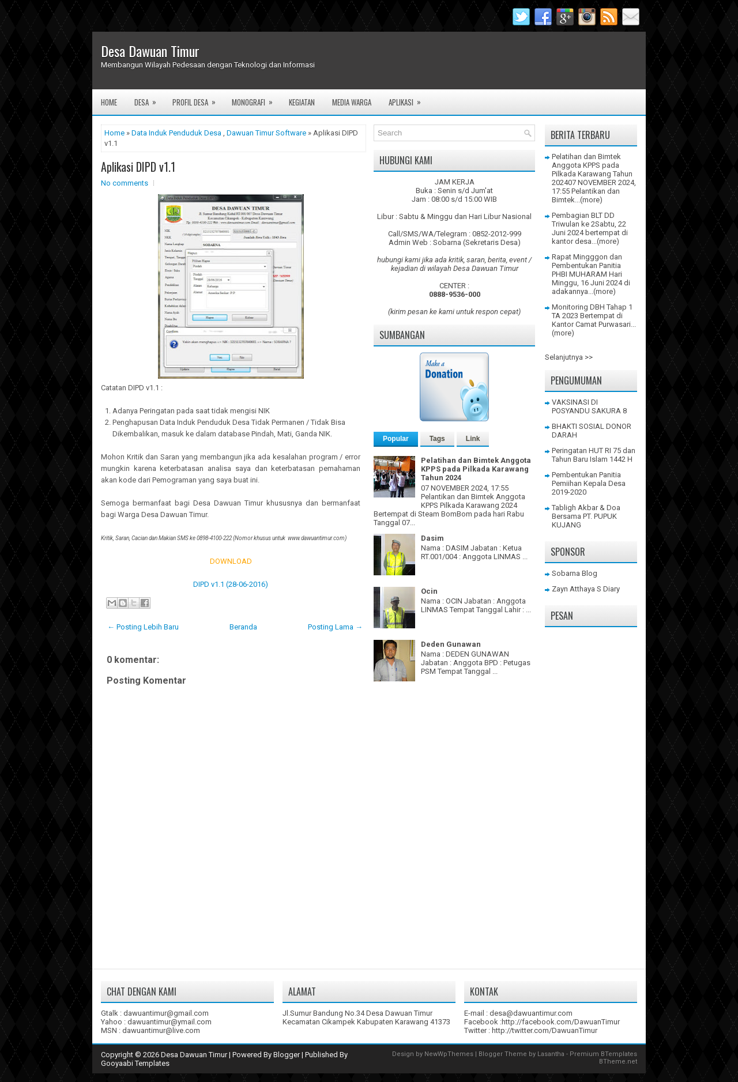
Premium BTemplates (603, 1054)
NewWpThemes (448, 1054)
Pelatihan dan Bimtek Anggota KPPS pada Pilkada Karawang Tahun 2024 (476, 469)
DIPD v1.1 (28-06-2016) (230, 584)
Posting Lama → (335, 627)
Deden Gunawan (451, 644)
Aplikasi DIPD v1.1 (138, 166)
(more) (591, 199)
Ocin (429, 591)
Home (109, 102)
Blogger (286, 1054)
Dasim (432, 538)
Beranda (243, 627)
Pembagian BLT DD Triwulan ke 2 (583, 219)
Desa (149, 98)
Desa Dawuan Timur (150, 50)
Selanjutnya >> (569, 357)
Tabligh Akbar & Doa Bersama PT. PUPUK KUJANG (586, 516)
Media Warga (351, 102)
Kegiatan (302, 102)
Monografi (256, 98)
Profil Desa (197, 98)
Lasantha (550, 1054)
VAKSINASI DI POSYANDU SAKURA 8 (589, 406)
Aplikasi (408, 98)
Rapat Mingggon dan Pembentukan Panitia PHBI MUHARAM (587, 265)
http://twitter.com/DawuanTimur (544, 1030)
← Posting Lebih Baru (143, 627)
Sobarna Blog (574, 573)
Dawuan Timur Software (266, 133)
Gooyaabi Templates (135, 1063)
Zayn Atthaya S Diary (586, 589)
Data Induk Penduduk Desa (176, 133)
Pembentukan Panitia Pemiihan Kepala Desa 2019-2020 (589, 483)
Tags (437, 439)
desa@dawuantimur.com (531, 1013)
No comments (124, 183)
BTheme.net (618, 1061)
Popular (396, 439)
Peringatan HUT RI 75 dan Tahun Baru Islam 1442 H (593, 454)
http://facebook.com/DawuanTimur (561, 1021)
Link (473, 439)
